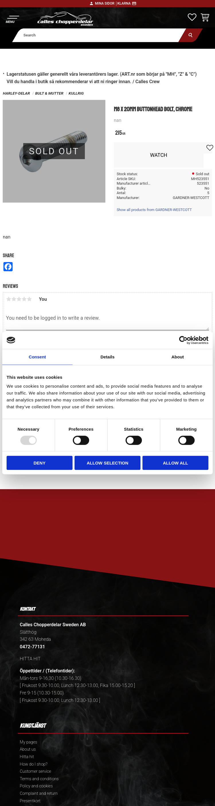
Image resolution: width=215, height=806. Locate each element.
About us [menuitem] (28, 749)
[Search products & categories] (99, 35)
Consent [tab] (37, 356)
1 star (8, 299)
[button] (12, 19)
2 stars (13, 299)
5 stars (29, 299)
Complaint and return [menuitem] (39, 793)
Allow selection (107, 462)
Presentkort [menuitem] (30, 801)
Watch (158, 155)
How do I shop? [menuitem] (33, 764)
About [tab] (177, 356)
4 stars (24, 299)
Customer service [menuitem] (35, 771)
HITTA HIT (30, 658)
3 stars (19, 299)
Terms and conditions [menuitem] (39, 778)
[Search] (190, 35)
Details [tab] (107, 356)
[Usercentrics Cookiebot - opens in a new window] (183, 340)
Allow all (175, 462)
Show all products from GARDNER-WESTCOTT (154, 210)
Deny (40, 462)
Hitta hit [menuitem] (27, 756)
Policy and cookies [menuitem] (36, 786)
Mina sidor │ (106, 3)
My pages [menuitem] (28, 742)
